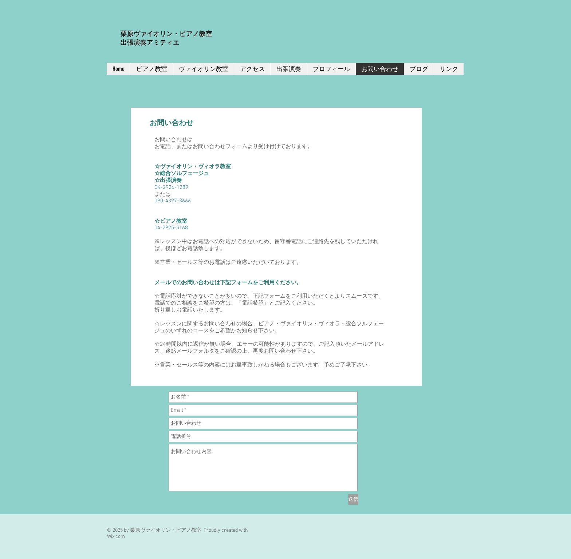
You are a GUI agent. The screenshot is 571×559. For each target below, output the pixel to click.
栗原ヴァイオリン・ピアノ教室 (166, 33)
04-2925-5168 (171, 228)
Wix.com (116, 537)
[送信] (353, 499)
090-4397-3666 (172, 201)
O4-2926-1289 (171, 187)
